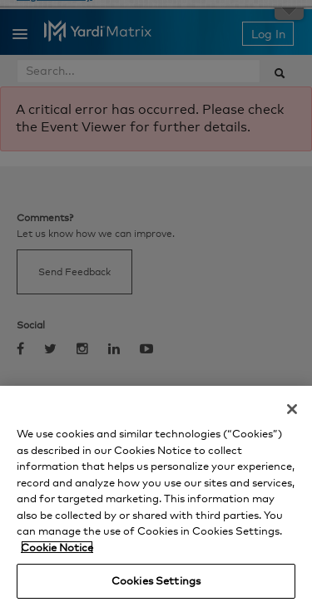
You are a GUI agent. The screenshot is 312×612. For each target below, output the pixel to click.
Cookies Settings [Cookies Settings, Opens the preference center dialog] (156, 580)
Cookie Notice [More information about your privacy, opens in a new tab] (57, 547)
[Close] (292, 409)
